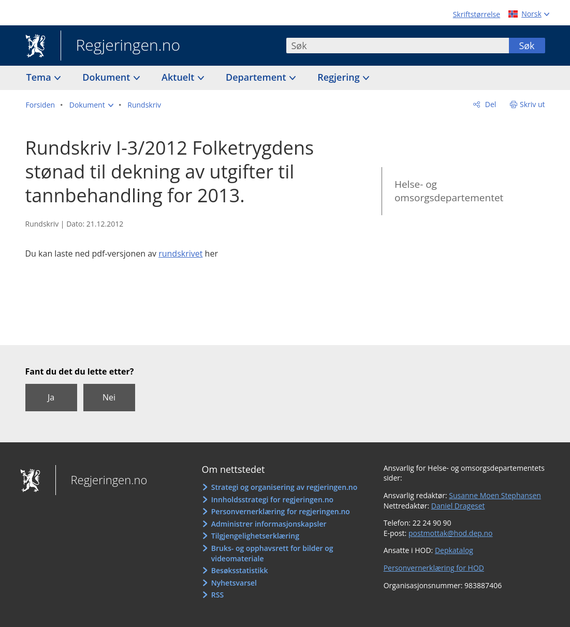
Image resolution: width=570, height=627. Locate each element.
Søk (526, 45)
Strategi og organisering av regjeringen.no (284, 487)
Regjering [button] (339, 77)
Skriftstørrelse (476, 14)
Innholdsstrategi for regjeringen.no (272, 499)
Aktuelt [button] (179, 77)
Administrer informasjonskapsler (269, 524)
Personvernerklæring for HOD (434, 568)
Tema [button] (40, 77)
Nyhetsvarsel (234, 583)
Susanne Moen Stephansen (495, 495)
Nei (109, 397)
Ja (51, 397)
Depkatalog (454, 550)
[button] (91, 105)
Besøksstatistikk (239, 570)
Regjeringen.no (121, 46)
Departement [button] (257, 77)
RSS (217, 595)
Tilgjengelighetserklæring (255, 536)
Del (489, 104)
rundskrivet (180, 253)
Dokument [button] (107, 77)
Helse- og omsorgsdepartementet (448, 191)
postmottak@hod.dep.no (450, 533)
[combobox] (397, 45)
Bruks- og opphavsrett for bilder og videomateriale (272, 553)
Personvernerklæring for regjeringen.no (280, 511)
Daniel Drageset (458, 506)
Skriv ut (532, 104)
